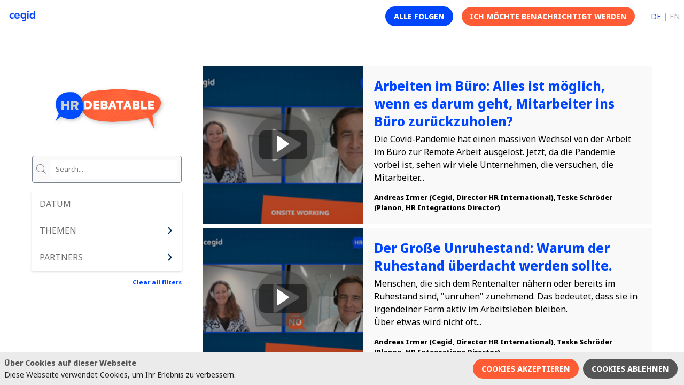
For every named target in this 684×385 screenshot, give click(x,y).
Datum (55, 204)
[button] (419, 16)
